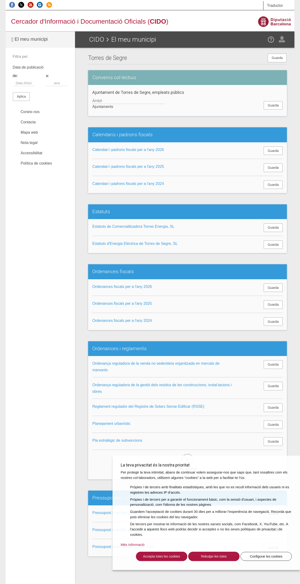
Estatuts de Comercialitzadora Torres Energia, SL (133, 226)
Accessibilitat (31, 153)
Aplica (21, 96)
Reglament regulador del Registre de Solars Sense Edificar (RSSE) (148, 406)
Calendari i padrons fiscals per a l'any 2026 (128, 150)
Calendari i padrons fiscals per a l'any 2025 (128, 167)
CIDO (96, 39)
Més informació (133, 545)
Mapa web (29, 132)
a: (47, 76)
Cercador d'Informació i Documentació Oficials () (89, 21)
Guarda (277, 58)
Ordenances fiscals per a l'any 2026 (122, 287)
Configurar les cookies (266, 556)
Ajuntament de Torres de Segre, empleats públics (138, 92)
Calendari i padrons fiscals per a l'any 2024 (128, 184)
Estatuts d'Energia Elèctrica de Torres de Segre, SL (135, 244)
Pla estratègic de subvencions (117, 440)
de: (15, 76)
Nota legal (29, 143)
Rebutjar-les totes (214, 556)
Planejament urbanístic (111, 424)
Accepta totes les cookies (161, 556)
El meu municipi (29, 39)
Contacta (28, 122)
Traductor (275, 5)
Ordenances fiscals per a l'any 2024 (122, 321)
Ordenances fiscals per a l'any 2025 (122, 303)
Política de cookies (36, 163)
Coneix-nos (30, 112)
